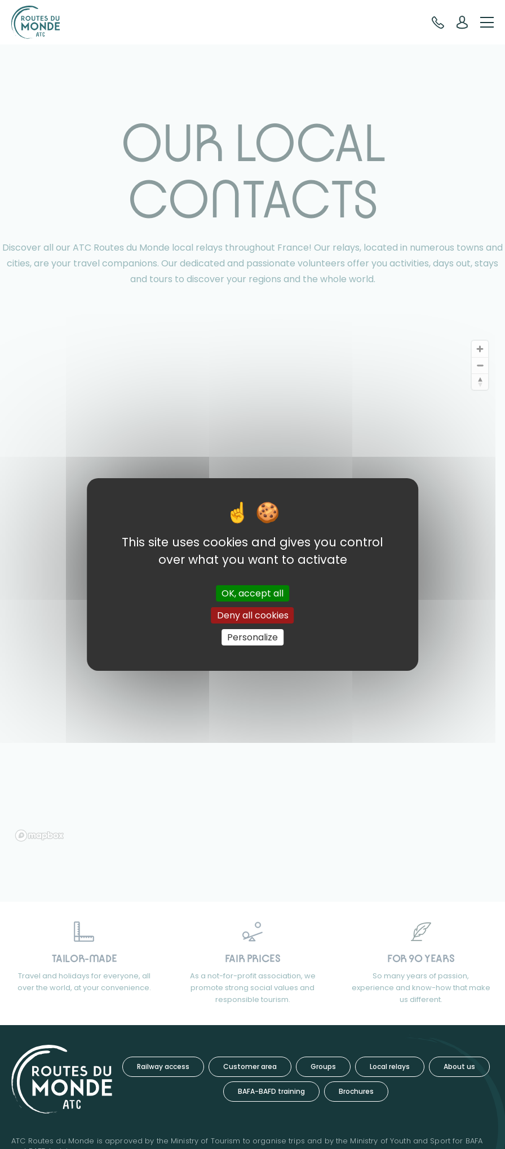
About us (459, 1066)
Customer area (250, 1066)
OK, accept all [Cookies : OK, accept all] (252, 592)
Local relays (390, 1066)
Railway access (163, 1066)
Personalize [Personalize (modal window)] (252, 637)
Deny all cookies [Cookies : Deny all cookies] (253, 615)
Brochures (356, 1091)
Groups (323, 1066)
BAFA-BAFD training (271, 1091)
